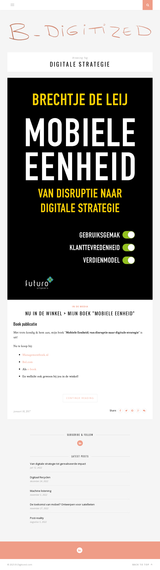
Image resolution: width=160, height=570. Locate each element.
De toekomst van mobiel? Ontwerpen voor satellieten (62, 504)
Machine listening (40, 491)
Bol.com (27, 362)
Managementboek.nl (35, 355)
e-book (31, 369)
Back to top (142, 564)
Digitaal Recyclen (40, 477)
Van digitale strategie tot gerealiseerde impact (58, 463)
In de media (80, 306)
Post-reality (37, 518)
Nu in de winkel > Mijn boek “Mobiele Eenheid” (80, 313)
